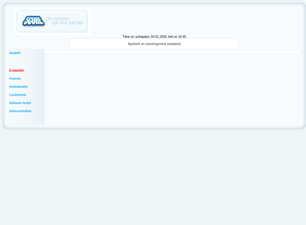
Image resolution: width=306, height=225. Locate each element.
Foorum (15, 78)
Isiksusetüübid (20, 111)
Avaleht (15, 53)
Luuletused (17, 95)
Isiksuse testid (20, 103)
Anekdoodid (18, 86)
